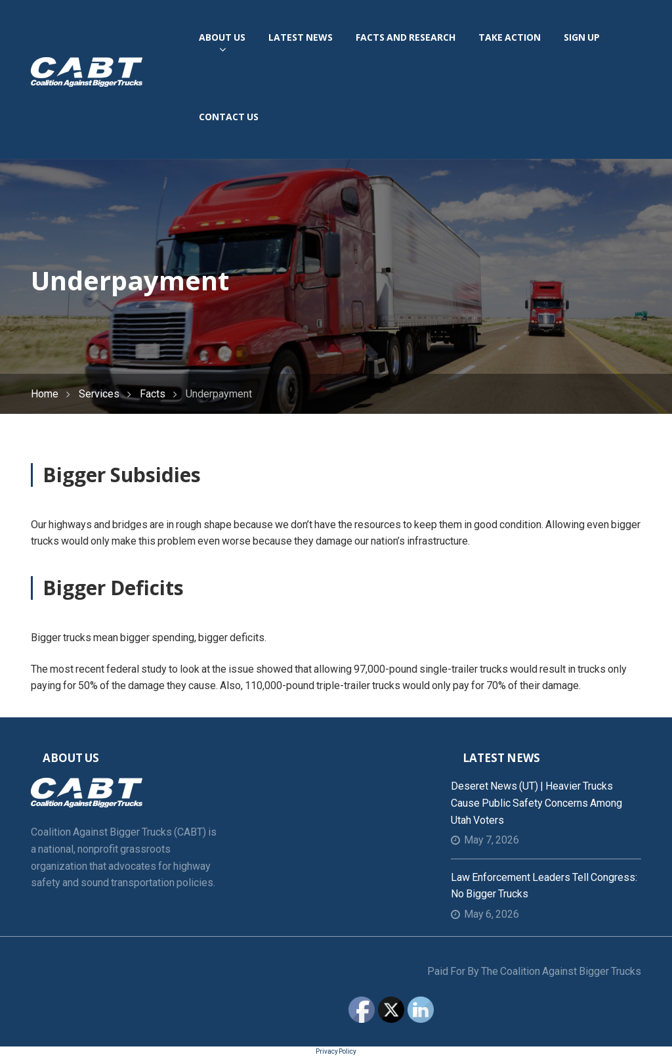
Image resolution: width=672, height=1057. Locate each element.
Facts (152, 394)
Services (99, 394)
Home (44, 394)
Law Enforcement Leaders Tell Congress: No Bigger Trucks (544, 886)
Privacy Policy (336, 1051)
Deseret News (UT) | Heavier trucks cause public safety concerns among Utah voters (536, 803)
